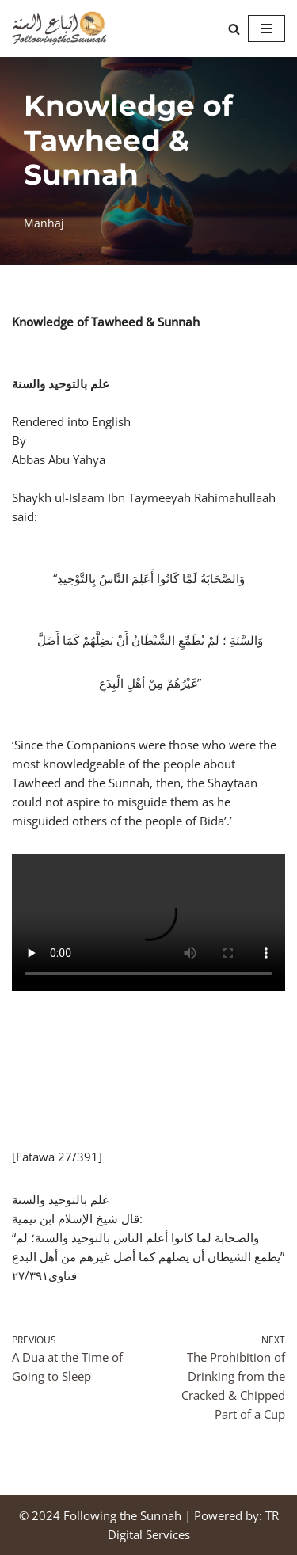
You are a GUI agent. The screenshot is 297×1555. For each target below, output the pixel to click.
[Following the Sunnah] (59, 28)
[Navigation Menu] (266, 28)
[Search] (234, 29)
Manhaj (44, 223)
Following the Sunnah (122, 1515)
